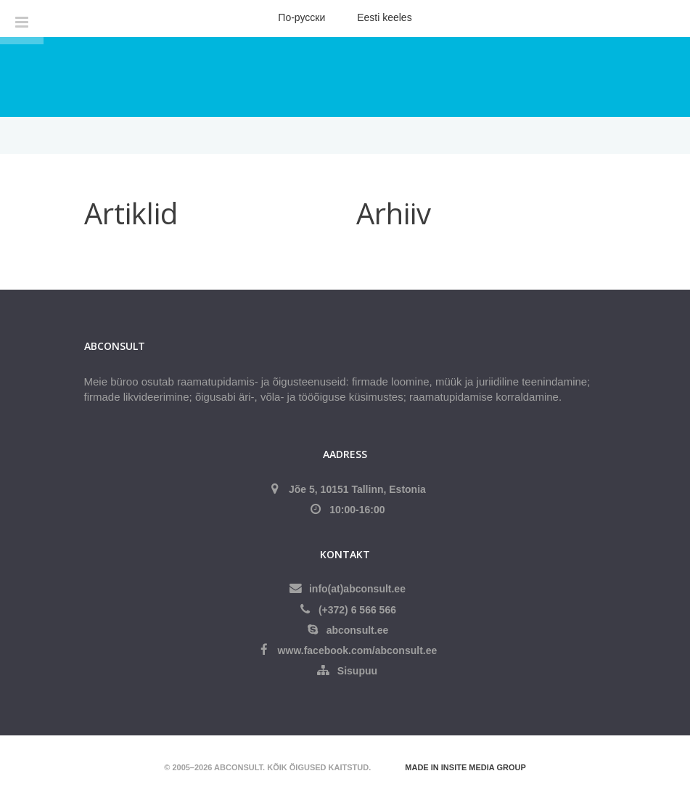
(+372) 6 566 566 (357, 610)
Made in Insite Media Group (465, 767)
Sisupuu (357, 671)
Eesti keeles (384, 17)
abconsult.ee (357, 630)
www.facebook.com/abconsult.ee (358, 650)
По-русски (301, 17)
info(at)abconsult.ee (357, 589)
